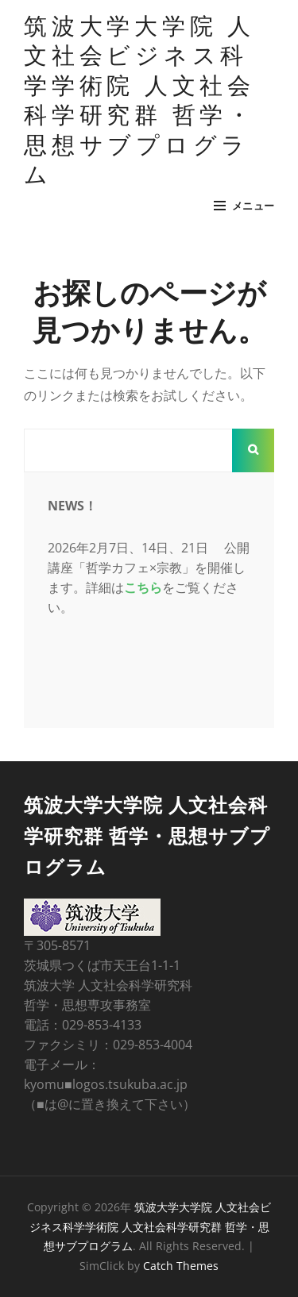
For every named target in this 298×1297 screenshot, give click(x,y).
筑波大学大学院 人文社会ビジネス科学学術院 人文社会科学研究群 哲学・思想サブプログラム (139, 99)
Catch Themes (181, 1265)
